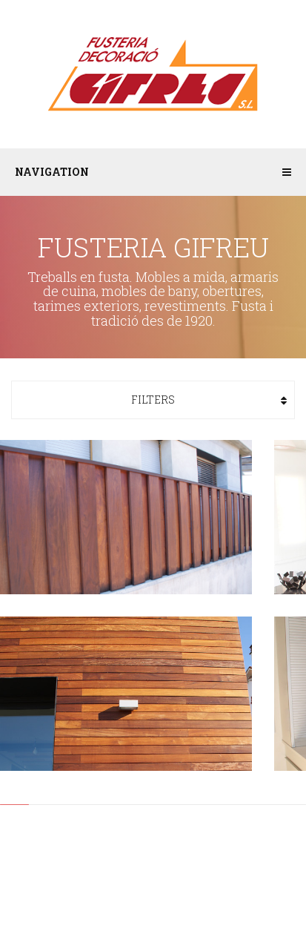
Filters (153, 399)
